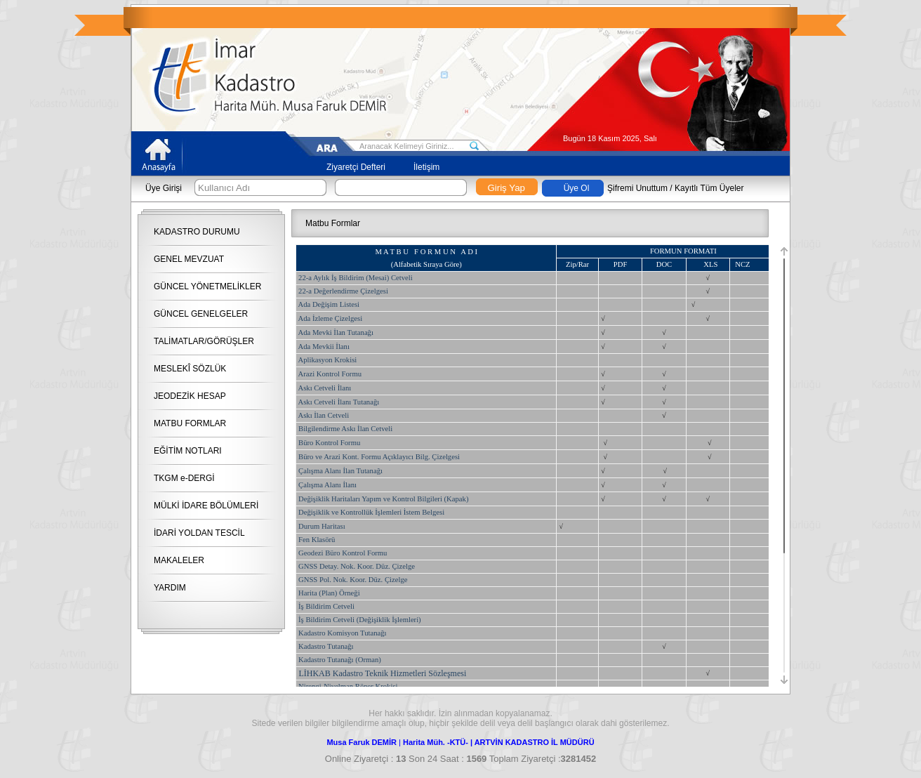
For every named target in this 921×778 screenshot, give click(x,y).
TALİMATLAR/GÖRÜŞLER (204, 341)
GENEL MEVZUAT (189, 259)
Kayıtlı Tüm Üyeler (709, 188)
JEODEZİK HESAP (190, 396)
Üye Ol (577, 188)
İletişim (426, 167)
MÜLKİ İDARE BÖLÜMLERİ (206, 505)
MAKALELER (179, 560)
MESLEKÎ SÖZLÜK (190, 369)
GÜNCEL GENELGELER (201, 314)
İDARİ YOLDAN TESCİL (199, 533)
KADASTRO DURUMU (197, 232)
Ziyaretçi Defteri (355, 167)
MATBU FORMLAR (190, 423)
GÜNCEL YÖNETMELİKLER (207, 286)
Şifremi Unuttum (637, 188)
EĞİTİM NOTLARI (188, 451)
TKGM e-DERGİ (184, 478)
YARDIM (170, 588)
